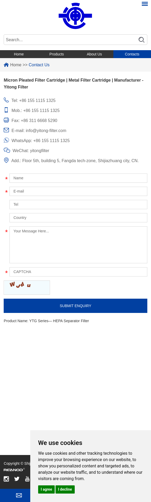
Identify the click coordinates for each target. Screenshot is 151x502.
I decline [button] (65, 489)
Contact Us (39, 65)
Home (19, 54)
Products (56, 54)
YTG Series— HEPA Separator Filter (59, 321)
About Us (94, 54)
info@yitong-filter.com (46, 130)
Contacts (132, 54)
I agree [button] (46, 489)
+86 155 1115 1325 (51, 140)
